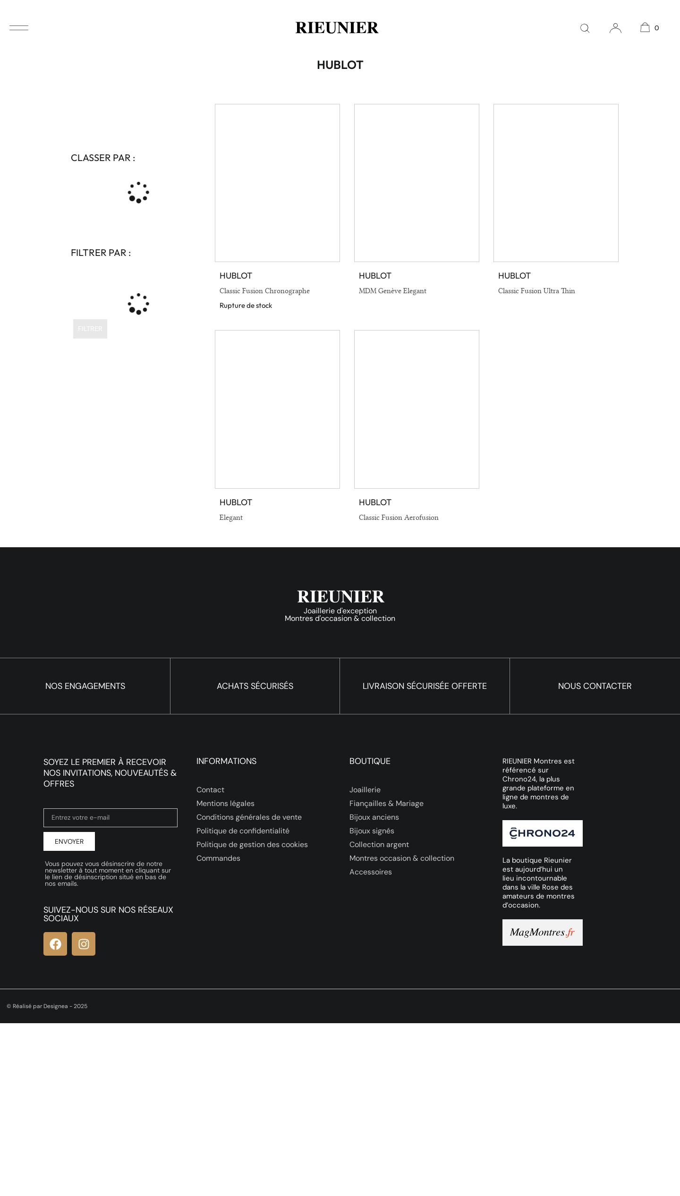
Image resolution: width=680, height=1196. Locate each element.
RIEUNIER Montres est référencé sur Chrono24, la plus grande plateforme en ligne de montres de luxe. (538, 783)
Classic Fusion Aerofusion (399, 517)
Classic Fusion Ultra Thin (536, 291)
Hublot (236, 275)
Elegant (231, 517)
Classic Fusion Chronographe (265, 291)
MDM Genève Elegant (392, 291)
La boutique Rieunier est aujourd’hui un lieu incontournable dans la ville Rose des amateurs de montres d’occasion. (538, 883)
